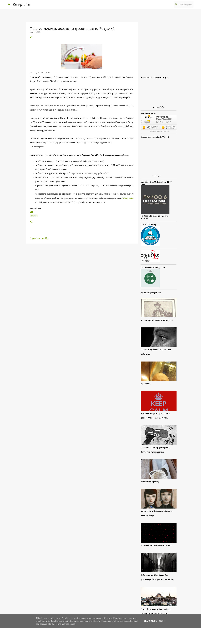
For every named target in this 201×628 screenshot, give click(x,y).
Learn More (150, 621)
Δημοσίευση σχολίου (39, 238)
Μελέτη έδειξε (127, 198)
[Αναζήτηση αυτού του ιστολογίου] (180, 4)
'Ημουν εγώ (145, 384)
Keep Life (21, 4)
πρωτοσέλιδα (158, 107)
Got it (162, 621)
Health (34, 216)
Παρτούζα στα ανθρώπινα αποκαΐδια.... (157, 545)
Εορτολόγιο (156, 176)
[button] (31, 37)
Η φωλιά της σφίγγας (150, 482)
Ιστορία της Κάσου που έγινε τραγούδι (157, 320)
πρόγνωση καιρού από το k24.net (159, 131)
